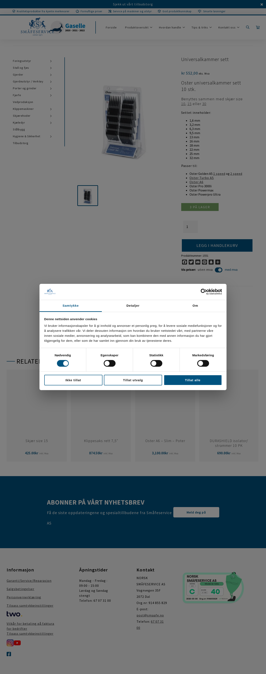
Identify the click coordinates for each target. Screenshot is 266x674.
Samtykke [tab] (71, 305)
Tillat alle (193, 380)
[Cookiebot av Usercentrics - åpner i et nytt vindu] (204, 292)
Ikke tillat (73, 380)
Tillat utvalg (133, 380)
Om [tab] (195, 305)
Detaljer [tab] (132, 305)
